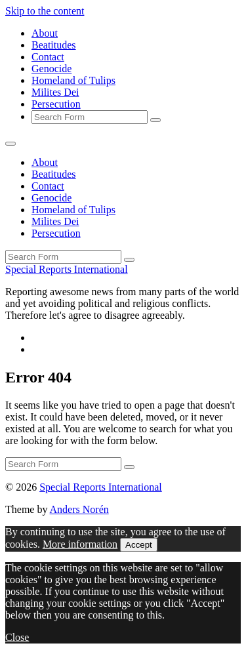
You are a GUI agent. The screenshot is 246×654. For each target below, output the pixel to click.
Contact (47, 56)
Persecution (56, 104)
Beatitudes (53, 45)
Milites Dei (55, 92)
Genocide (51, 68)
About (44, 33)
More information (80, 544)
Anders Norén (79, 509)
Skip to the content (44, 10)
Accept (138, 545)
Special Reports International (66, 269)
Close (17, 637)
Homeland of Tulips (73, 80)
